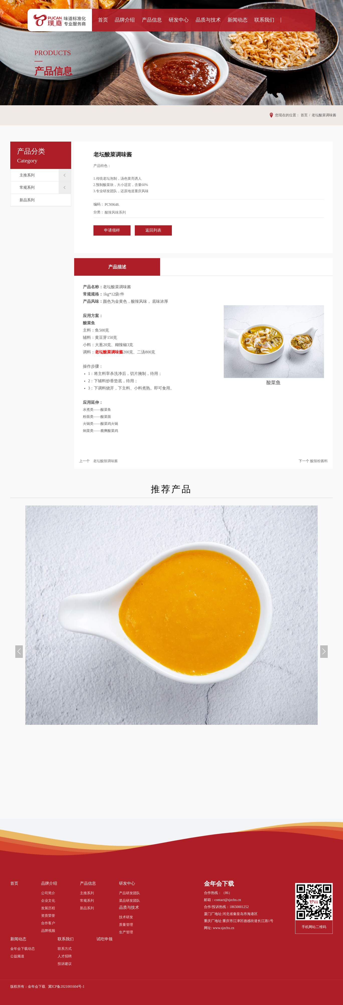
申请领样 (112, 230)
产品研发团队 (129, 893)
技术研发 (126, 917)
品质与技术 (205, 20)
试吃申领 (104, 939)
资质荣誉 (48, 916)
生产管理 (126, 932)
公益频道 (17, 956)
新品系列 (27, 200)
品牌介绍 (134, 20)
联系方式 (65, 949)
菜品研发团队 (129, 900)
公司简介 (48, 893)
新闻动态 (230, 20)
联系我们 (253, 20)
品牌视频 (48, 931)
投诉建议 (65, 964)
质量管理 (126, 925)
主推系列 (27, 175)
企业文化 (48, 900)
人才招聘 (65, 956)
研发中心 (180, 20)
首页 (115, 20)
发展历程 (48, 908)
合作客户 (48, 923)
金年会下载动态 (22, 949)
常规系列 (27, 187)
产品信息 (157, 20)
